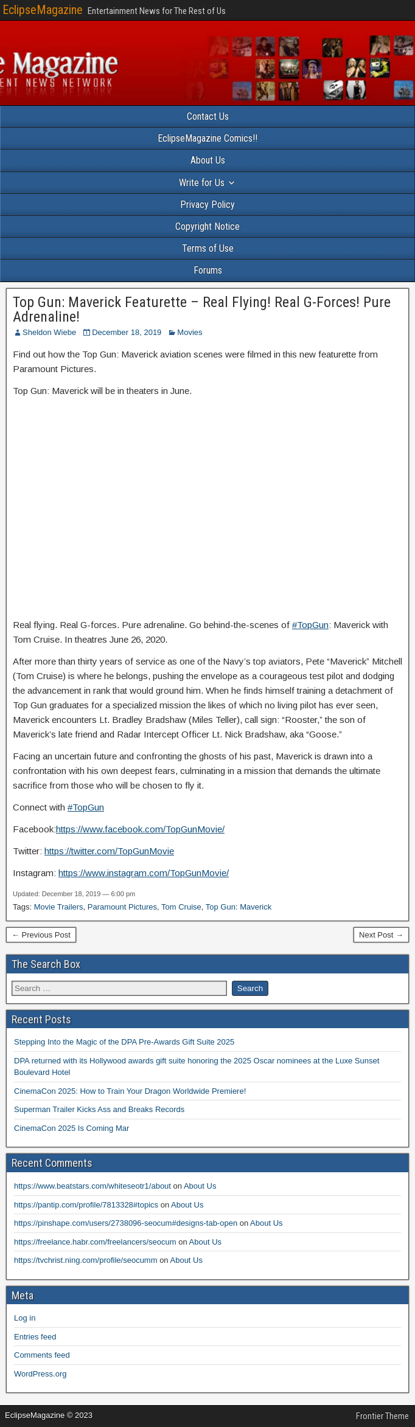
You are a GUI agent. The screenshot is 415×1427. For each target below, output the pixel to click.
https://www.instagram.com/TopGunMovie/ (143, 873)
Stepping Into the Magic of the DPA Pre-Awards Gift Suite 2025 (124, 1041)
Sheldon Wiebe (49, 332)
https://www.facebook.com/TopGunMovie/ (140, 829)
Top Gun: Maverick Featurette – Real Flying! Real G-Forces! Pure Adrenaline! (202, 309)
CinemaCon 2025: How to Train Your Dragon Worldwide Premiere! (130, 1091)
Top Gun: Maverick (238, 906)
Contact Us (208, 116)
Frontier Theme (382, 1416)
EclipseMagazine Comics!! (207, 138)
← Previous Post (41, 934)
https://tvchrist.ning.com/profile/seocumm (86, 1260)
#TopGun (310, 625)
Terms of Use (208, 248)
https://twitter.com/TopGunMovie (109, 851)
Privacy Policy (207, 204)
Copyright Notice (207, 226)
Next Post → (381, 934)
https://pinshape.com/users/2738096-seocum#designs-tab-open (125, 1223)
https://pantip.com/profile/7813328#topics (86, 1204)
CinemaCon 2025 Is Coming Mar (71, 1128)
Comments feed (42, 1355)
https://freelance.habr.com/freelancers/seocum (95, 1241)
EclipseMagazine (42, 9)
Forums (208, 270)
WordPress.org (40, 1373)
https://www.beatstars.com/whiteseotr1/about (92, 1185)
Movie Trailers (58, 906)
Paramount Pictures (122, 906)
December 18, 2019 (126, 332)
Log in (24, 1317)
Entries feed (35, 1336)
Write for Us (202, 182)
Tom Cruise (181, 906)
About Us (207, 160)
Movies (189, 332)
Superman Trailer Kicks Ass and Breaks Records (99, 1109)
